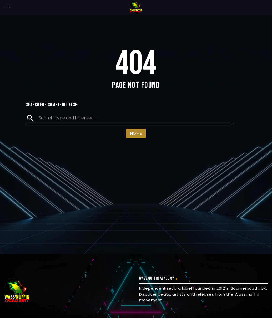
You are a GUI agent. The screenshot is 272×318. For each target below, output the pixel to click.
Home (136, 133)
